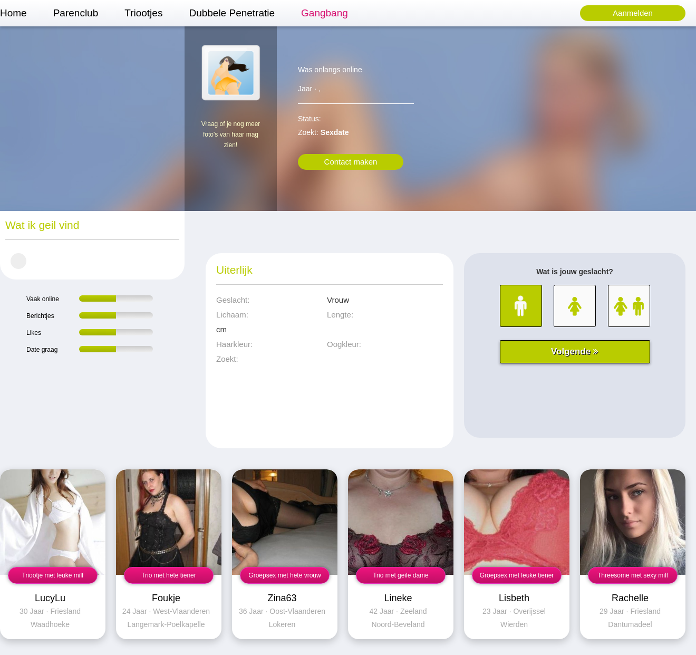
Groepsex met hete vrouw (284, 575)
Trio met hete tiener (168, 575)
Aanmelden (633, 12)
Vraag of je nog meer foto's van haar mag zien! (230, 134)
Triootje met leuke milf (53, 575)
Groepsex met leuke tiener (517, 575)
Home (13, 12)
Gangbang (324, 12)
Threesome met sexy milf (632, 575)
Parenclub (76, 12)
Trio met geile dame (401, 575)
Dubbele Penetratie (232, 12)
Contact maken (351, 161)
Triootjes (143, 12)
